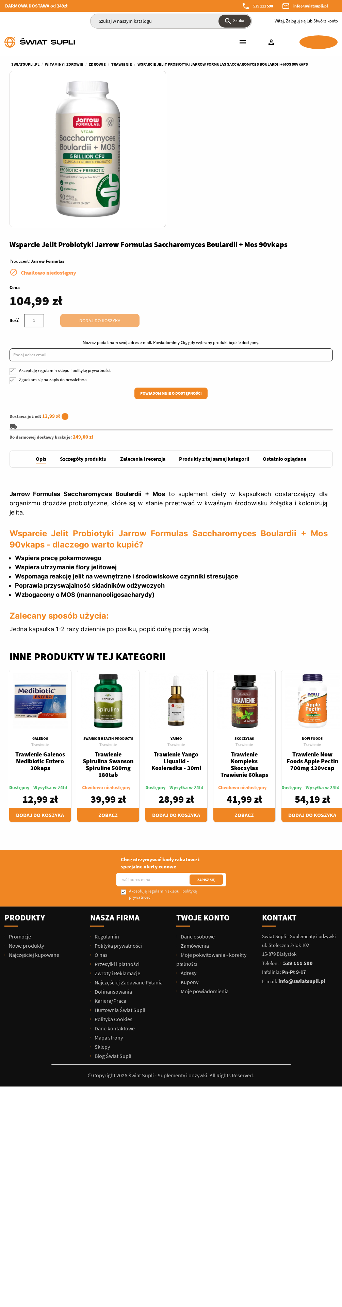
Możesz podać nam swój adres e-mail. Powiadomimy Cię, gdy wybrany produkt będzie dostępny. (249, 198)
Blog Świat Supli (112, 919)
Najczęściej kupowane (33, 818)
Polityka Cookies (113, 883)
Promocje (19, 800)
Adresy (188, 836)
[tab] (41, 323)
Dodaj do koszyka (267, 173)
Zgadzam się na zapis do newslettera (220, 238)
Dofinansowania (113, 855)
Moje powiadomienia (204, 855)
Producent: (187, 113)
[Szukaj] (171, 21)
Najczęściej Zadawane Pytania (128, 846)
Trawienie (40, 608)
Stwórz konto (325, 21)
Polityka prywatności (118, 809)
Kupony (189, 846)
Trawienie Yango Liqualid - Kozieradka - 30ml (176, 625)
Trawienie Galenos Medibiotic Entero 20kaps (40, 625)
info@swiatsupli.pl (310, 6)
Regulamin (106, 800)
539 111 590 (263, 6)
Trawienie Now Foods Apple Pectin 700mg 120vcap (312, 625)
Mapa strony (108, 901)
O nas (101, 818)
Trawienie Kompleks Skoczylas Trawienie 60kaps (244, 628)
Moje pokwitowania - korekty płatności (211, 823)
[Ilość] (201, 173)
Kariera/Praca (110, 864)
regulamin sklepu (221, 229)
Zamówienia (194, 809)
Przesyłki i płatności (117, 827)
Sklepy (102, 910)
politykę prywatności (258, 229)
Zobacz (108, 678)
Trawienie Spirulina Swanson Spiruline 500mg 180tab (108, 628)
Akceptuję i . (232, 229)
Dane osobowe (197, 800)
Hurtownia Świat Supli (119, 873)
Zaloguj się (296, 21)
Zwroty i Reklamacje (117, 837)
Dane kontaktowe (114, 892)
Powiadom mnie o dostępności (254, 252)
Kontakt (279, 781)
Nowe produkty (26, 809)
